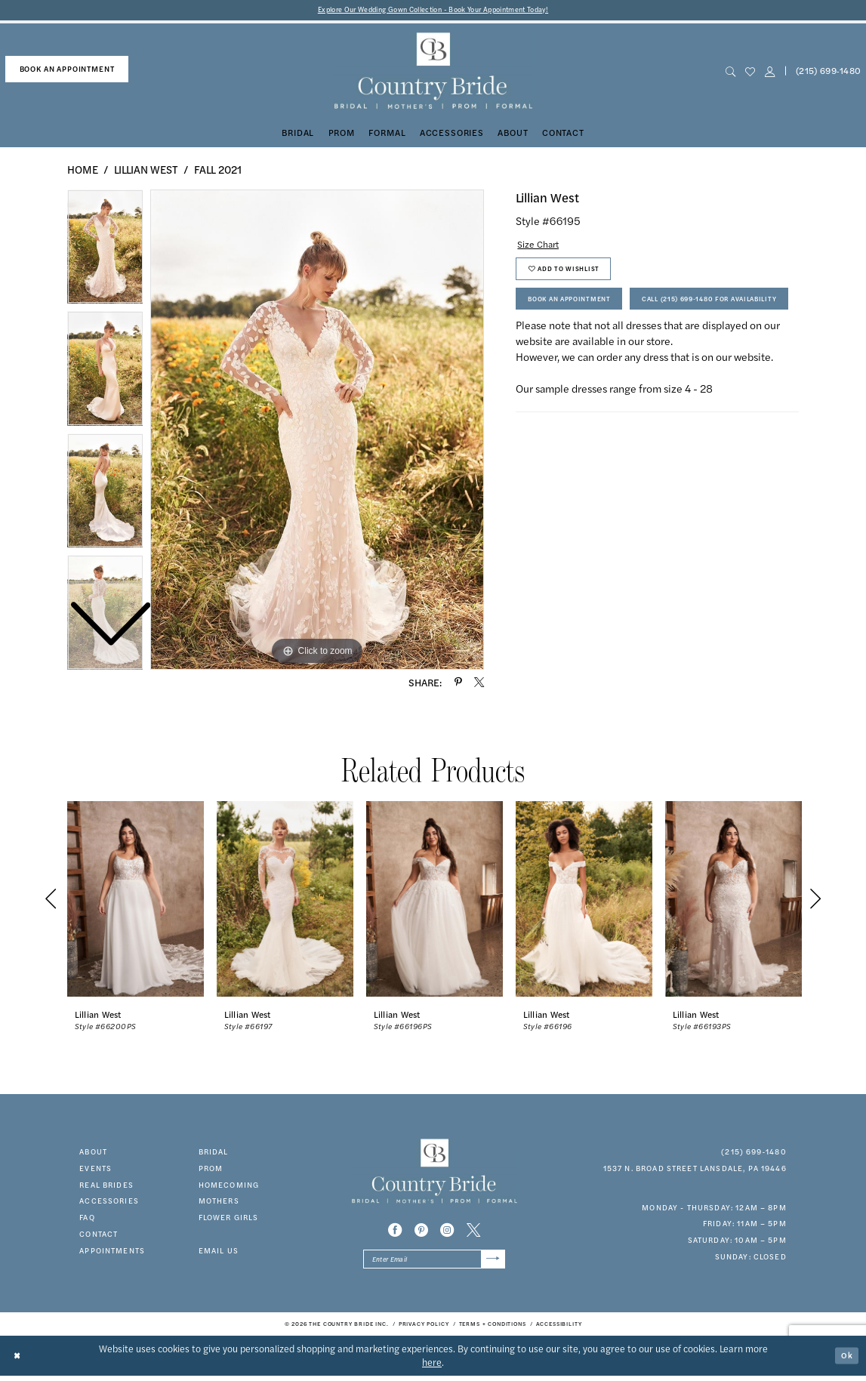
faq (86, 1218)
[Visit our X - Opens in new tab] (473, 1231)
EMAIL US (219, 1252)
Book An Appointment (577, 309)
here (432, 1367)
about (93, 1153)
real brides (106, 1186)
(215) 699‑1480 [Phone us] (828, 72)
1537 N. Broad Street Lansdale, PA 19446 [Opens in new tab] (695, 1169)
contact (98, 1235)
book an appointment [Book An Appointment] (67, 70)
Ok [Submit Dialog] (845, 1360)
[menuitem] (66, 71)
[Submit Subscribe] (491, 1262)
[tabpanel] (317, 431)
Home (82, 170)
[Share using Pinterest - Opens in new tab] (458, 684)
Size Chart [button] (542, 246)
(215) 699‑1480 (754, 1153)
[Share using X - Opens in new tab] (479, 684)
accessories (109, 1203)
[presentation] (135, 901)
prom (211, 1169)
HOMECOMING (229, 1186)
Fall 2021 (218, 170)
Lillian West (146, 170)
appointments (112, 1252)
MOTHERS (219, 1203)
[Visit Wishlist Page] (750, 73)
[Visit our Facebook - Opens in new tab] (395, 1231)
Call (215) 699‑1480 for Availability (608, 345)
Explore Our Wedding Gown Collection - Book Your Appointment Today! (433, 11)
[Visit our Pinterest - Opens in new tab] (421, 1231)
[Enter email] (434, 1262)
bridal (214, 1153)
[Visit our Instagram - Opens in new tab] (447, 1231)
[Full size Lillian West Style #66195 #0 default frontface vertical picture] (317, 431)
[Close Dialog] (19, 1360)
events (95, 1169)
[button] (770, 73)
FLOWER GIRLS (229, 1218)
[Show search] (731, 73)
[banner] (433, 73)
